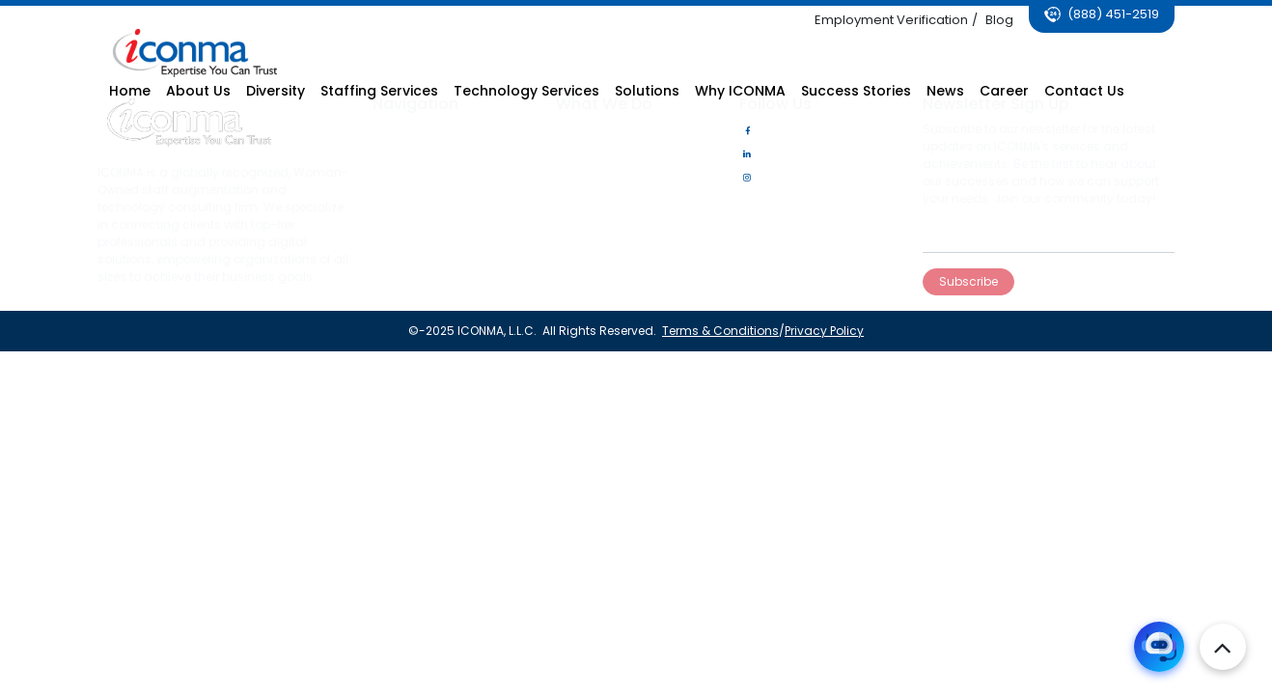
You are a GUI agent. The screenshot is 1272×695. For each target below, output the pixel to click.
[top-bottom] (1223, 647)
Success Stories (417, 223)
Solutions (581, 177)
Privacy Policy (822, 330)
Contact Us (404, 246)
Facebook (776, 131)
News (386, 200)
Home (388, 131)
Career (390, 177)
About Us (397, 154)
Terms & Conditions (718, 330)
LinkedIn (771, 154)
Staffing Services (603, 131)
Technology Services (615, 154)
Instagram (779, 177)
